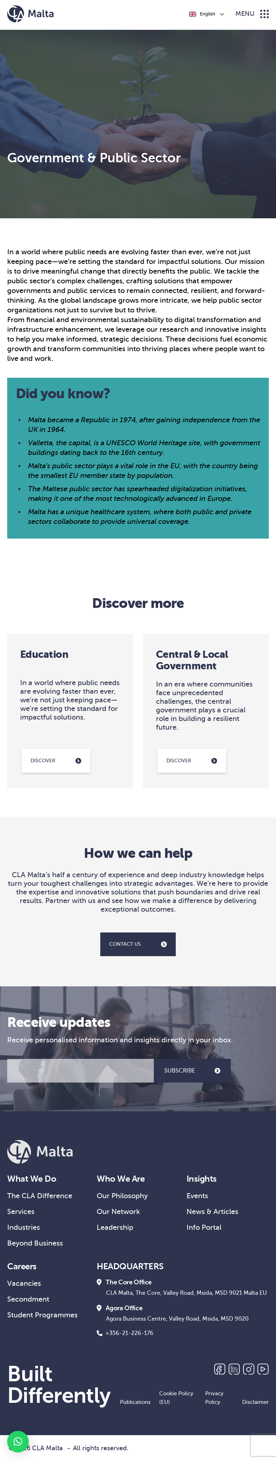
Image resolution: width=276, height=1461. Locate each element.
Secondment (28, 1299)
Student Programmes (42, 1315)
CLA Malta (47, 1448)
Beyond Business (35, 1243)
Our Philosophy (122, 1196)
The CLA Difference (39, 1196)
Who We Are (120, 1179)
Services (20, 1212)
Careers (22, 1266)
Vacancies (24, 1283)
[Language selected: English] (206, 14)
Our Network (118, 1212)
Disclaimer (255, 1402)
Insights (202, 1179)
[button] (18, 1441)
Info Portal (204, 1227)
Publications (135, 1402)
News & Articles (212, 1212)
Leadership (115, 1227)
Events (197, 1196)
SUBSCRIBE (192, 1070)
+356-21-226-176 (125, 1333)
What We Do (31, 1179)
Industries (23, 1227)
